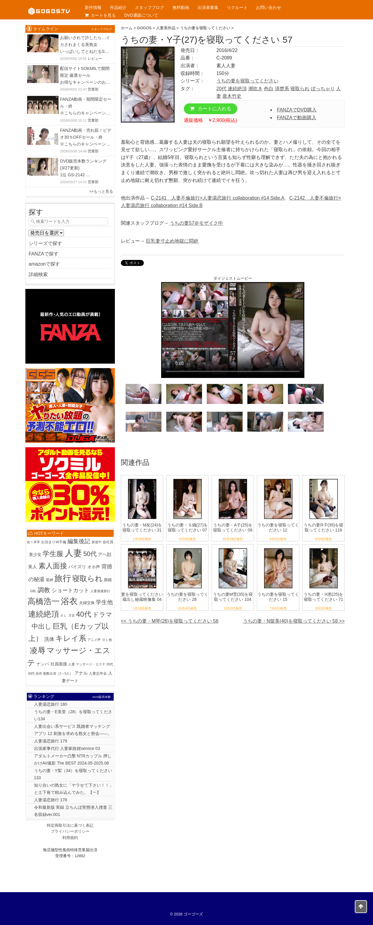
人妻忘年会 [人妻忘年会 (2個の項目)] (98, 673)
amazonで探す (44, 264)
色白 (268, 88)
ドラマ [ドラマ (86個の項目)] (102, 614)
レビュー (95, 58)
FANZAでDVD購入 (297, 109)
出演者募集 (208, 7)
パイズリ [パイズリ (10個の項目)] (77, 566)
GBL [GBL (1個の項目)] (33, 591)
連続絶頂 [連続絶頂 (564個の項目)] (43, 613)
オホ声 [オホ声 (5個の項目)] (93, 567)
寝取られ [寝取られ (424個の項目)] (87, 578)
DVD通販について (141, 15)
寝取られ (299, 88)
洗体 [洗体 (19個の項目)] (49, 639)
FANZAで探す (43, 253)
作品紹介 (118, 7)
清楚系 (282, 88)
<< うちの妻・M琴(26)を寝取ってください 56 (169, 621)
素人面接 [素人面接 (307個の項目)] (52, 566)
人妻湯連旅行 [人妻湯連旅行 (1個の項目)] (100, 591)
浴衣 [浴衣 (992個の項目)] (69, 601)
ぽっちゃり (323, 88)
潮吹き (255, 88)
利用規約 (70, 837)
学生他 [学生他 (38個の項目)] (104, 602)
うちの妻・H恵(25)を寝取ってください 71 (323, 597)
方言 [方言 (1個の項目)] (71, 615)
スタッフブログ (149, 7)
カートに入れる (210, 108)
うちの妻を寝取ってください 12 (278, 527)
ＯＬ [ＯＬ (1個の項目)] (63, 615)
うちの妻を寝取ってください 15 (278, 597)
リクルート (237, 7)
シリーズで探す (45, 243)
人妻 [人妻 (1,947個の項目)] (73, 553)
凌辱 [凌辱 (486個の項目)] (37, 650)
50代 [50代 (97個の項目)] (90, 553)
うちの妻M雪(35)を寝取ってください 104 (233, 597)
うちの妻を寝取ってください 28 (187, 597)
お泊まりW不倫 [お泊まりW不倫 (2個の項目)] (53, 542)
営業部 (93, 89)
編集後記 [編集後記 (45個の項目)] (78, 541)
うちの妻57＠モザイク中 (196, 223)
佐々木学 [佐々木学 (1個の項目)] (33, 542)
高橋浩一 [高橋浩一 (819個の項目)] (43, 601)
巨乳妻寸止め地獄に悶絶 (172, 240)
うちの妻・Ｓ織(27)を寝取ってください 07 (187, 527)
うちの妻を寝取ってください (247, 80)
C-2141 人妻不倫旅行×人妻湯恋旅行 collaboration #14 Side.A (217, 197)
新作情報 (93, 7)
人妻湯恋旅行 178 (50, 799)
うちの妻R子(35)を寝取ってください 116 (323, 527)
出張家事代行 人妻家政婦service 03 (67, 748)
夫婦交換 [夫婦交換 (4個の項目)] (87, 603)
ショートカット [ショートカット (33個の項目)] (70, 590)
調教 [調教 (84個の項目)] (44, 589)
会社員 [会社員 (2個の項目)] (108, 542)
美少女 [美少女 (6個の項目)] (35, 554)
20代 (221, 88)
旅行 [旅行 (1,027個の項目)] (62, 578)
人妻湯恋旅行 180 (50, 704)
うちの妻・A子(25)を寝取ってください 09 (232, 527)
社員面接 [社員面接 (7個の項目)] (58, 663)
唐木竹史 (231, 96)
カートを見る (100, 15)
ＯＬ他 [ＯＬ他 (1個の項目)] (107, 639)
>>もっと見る (101, 191)
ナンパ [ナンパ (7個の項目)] (42, 663)
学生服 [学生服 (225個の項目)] (53, 554)
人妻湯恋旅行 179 (50, 741)
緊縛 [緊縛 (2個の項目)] (49, 580)
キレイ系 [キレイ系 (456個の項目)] (71, 638)
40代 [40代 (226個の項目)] (83, 614)
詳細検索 (38, 274)
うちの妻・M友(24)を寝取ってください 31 (142, 527)
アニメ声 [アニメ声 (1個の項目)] (94, 639)
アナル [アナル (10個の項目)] (81, 673)
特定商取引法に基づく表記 (70, 825)
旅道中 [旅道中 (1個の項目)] (96, 542)
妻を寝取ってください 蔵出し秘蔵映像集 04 (142, 597)
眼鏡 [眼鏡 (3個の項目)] (108, 580)
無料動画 (180, 7)
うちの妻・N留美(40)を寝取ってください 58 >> (294, 621)
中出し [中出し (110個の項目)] (42, 626)
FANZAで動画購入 (296, 117)
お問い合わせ (268, 7)
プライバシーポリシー (70, 831)
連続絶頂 (237, 88)
